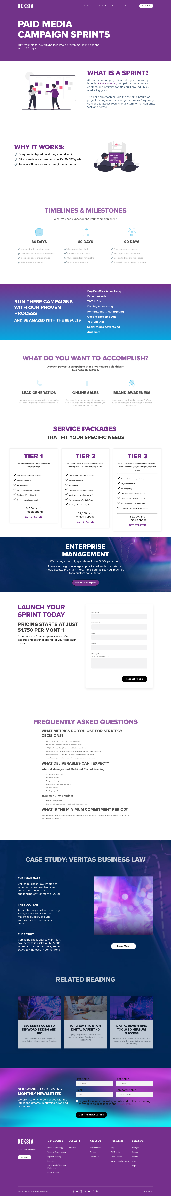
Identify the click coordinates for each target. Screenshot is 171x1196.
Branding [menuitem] (51, 1161)
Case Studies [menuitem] (116, 1156)
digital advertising (108, 83)
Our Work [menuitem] (102, 5)
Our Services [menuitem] (88, 5)
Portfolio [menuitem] (72, 1147)
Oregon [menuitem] (135, 1152)
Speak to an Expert (85, 582)
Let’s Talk (146, 5)
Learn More (123, 946)
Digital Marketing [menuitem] (54, 1156)
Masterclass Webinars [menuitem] (120, 1161)
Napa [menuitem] (134, 1165)
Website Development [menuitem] (57, 1152)
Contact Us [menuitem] (94, 1156)
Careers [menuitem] (93, 1152)
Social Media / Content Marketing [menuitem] (57, 1166)
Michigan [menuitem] (135, 1147)
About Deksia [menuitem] (95, 1147)
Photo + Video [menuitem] (53, 1172)
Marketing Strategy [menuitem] (55, 1147)
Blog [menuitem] (112, 1147)
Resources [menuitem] (129, 5)
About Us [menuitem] (115, 5)
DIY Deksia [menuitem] (115, 1152)
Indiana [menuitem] (135, 1156)
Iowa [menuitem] (134, 1161)
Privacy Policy (125, 1103)
